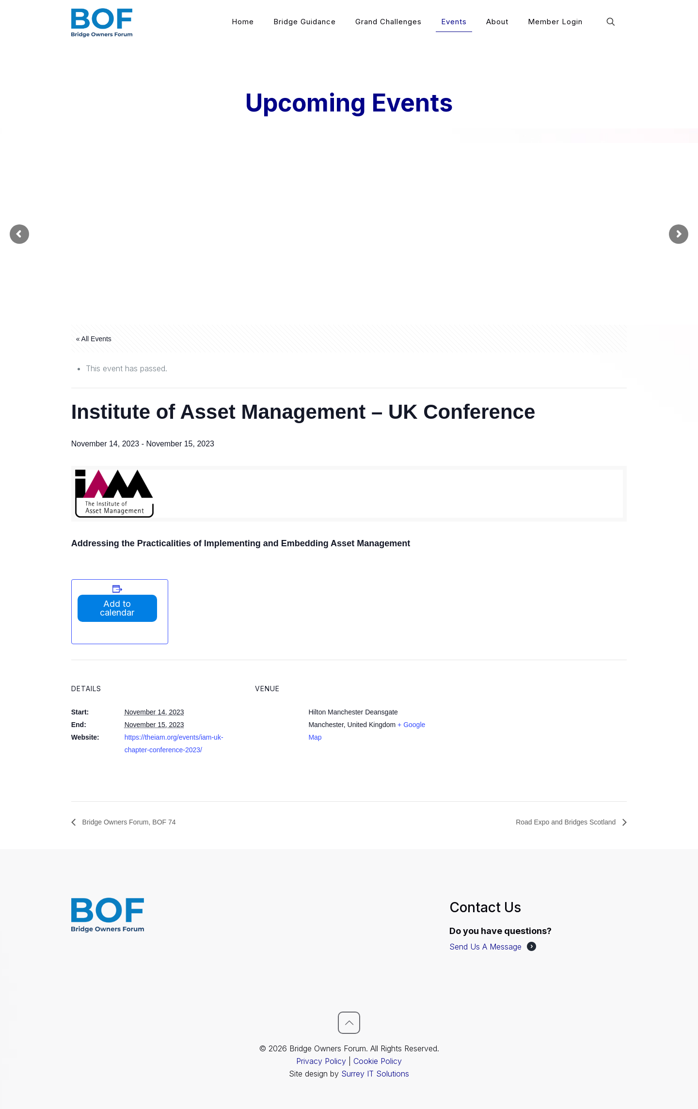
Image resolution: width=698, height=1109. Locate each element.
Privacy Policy (321, 1061)
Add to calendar (117, 608)
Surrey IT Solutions (375, 1073)
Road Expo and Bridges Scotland (567, 822)
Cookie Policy (377, 1061)
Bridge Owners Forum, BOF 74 (128, 822)
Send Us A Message (485, 946)
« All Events (93, 339)
